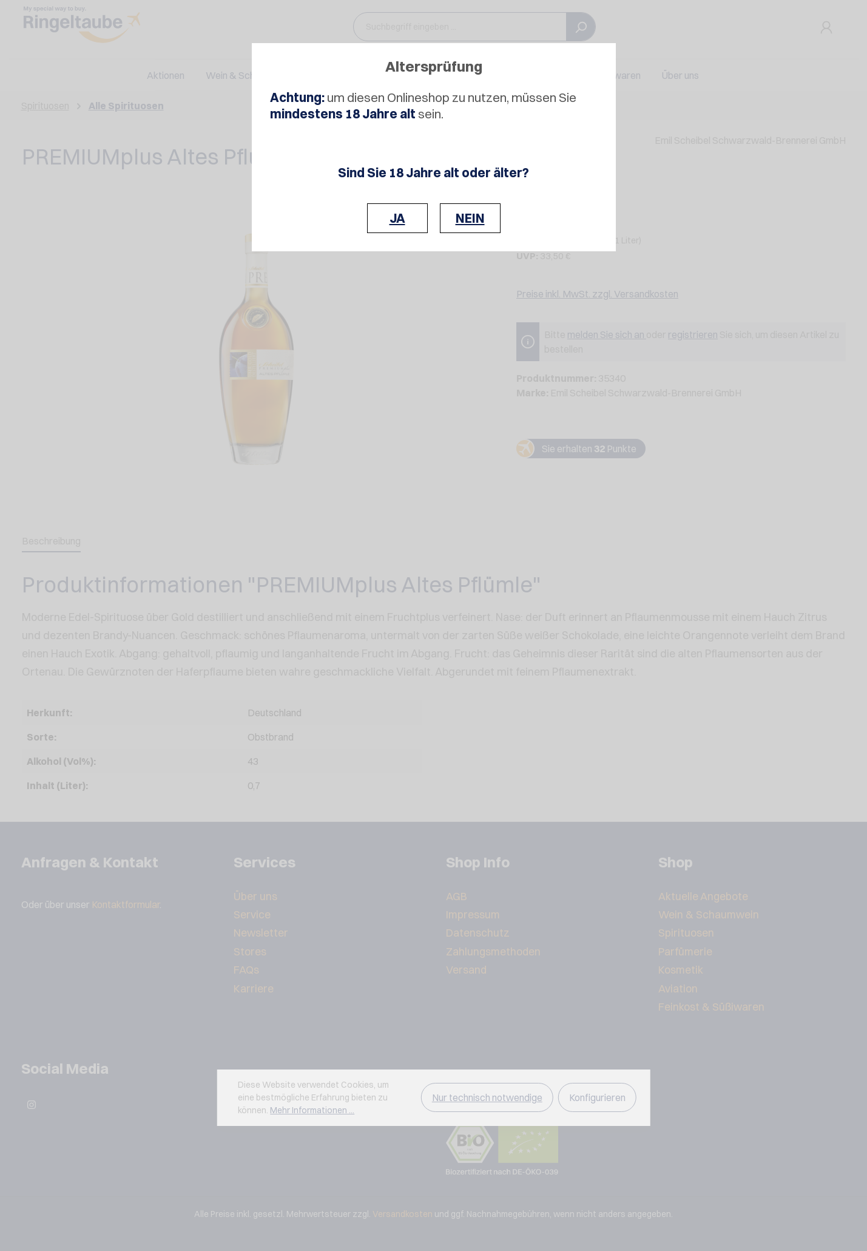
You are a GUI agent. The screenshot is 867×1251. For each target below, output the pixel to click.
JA (397, 218)
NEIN (470, 218)
